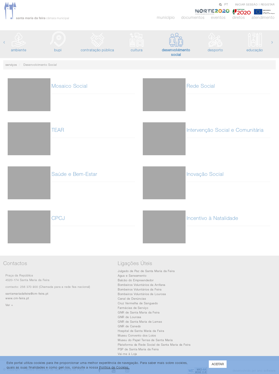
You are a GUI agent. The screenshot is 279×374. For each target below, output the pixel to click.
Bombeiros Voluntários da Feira (140, 289)
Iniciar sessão (246, 4)
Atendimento (263, 17)
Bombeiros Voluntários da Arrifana (142, 285)
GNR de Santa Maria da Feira (139, 312)
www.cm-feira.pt (17, 298)
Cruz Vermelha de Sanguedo (138, 303)
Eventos (218, 17)
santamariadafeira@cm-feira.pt (26, 293)
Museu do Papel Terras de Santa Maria (145, 340)
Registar (268, 4)
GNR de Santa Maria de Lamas (140, 321)
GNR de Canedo (129, 326)
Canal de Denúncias (132, 298)
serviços (11, 64)
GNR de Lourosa (129, 317)
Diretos (238, 17)
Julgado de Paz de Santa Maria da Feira (146, 271)
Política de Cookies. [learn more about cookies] (114, 367)
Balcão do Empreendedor (136, 280)
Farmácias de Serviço (133, 308)
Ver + (9, 305)
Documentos (192, 17)
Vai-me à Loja (127, 354)
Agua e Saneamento (132, 275)
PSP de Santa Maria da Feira (138, 349)
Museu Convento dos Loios (137, 335)
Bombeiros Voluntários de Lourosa (142, 294)
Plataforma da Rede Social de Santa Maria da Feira (154, 344)
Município (166, 17)
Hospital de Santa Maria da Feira (141, 331)
